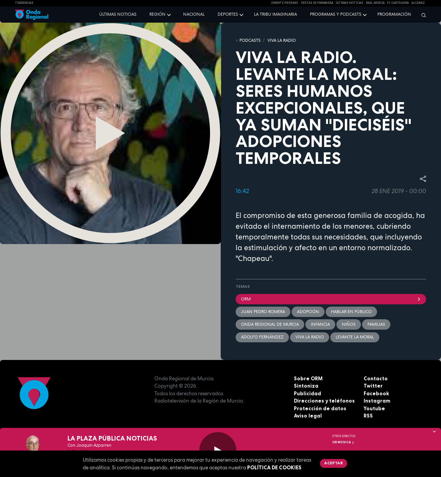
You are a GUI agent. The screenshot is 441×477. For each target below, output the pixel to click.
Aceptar (333, 462)
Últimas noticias (117, 14)
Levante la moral (355, 337)
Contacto (376, 378)
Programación (394, 14)
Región (157, 14)
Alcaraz (418, 3)
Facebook (376, 393)
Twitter (373, 386)
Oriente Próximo (284, 3)
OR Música (343, 442)
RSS (368, 416)
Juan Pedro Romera (263, 311)
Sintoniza (306, 386)
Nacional (194, 14)
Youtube (374, 408)
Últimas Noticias (349, 3)
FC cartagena (398, 3)
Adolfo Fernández (262, 337)
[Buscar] (422, 15)
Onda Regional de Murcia (270, 324)
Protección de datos (320, 408)
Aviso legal (308, 416)
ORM (331, 299)
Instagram (377, 401)
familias (376, 324)
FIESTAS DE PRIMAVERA (317, 3)
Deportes (228, 14)
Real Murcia (375, 3)
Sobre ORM (308, 378)
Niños (349, 324)
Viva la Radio (281, 40)
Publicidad (307, 393)
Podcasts (250, 40)
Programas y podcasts (335, 14)
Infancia (320, 324)
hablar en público (351, 311)
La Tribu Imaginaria (275, 14)
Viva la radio (309, 337)
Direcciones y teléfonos (324, 401)
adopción (308, 311)
